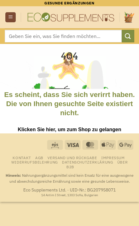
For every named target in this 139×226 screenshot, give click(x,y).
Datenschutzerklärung (87, 161)
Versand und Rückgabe (72, 157)
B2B (70, 166)
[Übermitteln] (128, 36)
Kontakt (22, 157)
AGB (39, 157)
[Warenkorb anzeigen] (129, 17)
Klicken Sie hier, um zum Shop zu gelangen (69, 129)
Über (122, 161)
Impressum (113, 157)
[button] (10, 17)
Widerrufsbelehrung (34, 161)
